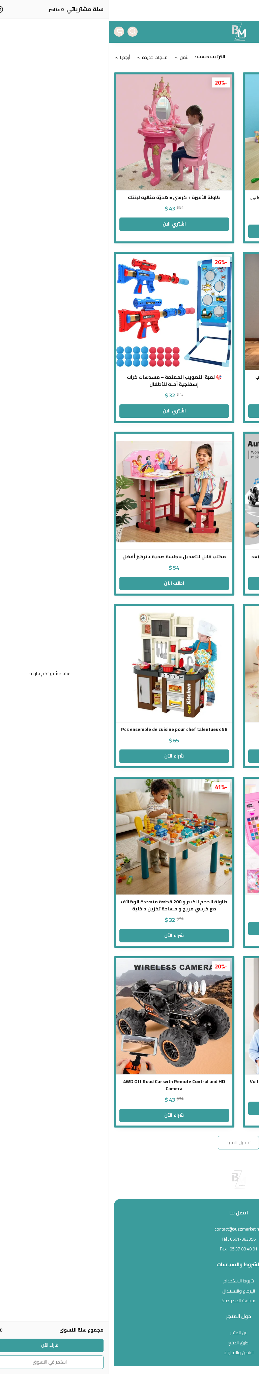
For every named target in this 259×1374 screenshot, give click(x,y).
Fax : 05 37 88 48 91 (129, 1249)
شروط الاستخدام (129, 1281)
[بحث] (24, 32)
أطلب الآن (193, 583)
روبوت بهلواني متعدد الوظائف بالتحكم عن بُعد (193, 556)
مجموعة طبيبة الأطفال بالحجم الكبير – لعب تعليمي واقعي (193, 381)
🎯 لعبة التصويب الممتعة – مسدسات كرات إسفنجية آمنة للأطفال (65, 381)
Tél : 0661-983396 (130, 1239)
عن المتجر (129, 1333)
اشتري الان (193, 231)
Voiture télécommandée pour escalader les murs (194, 1081)
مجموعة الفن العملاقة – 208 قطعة (193, 901)
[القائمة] (249, 32)
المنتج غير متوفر (194, 928)
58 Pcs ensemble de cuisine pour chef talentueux (65, 729)
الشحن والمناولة (130, 1352)
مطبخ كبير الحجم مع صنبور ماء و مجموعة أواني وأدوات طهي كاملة (194, 201)
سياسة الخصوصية (129, 1301)
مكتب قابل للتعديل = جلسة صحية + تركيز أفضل (65, 556)
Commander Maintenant (193, 1108)
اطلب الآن (65, 583)
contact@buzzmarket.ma (130, 1229)
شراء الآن (194, 755)
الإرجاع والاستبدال (129, 1291)
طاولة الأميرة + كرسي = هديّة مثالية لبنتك (65, 197)
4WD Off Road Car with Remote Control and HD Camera (65, 1085)
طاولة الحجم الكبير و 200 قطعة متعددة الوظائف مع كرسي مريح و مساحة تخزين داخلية (65, 905)
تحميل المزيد (129, 1142)
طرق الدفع (129, 1343)
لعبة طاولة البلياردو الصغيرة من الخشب (193, 729)
